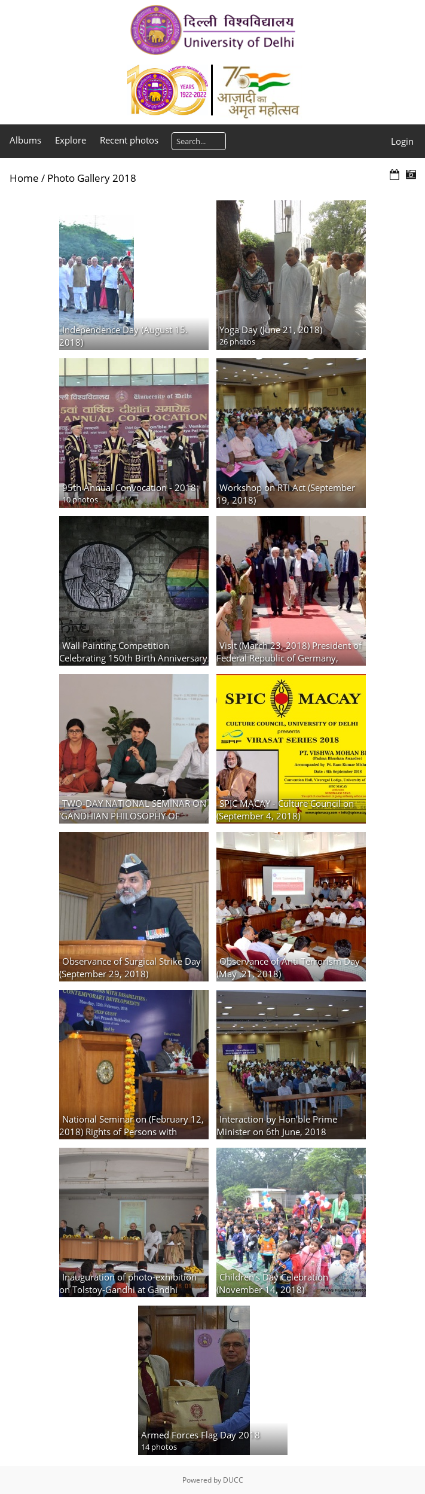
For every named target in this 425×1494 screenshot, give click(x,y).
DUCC (233, 1480)
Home (24, 178)
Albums (25, 140)
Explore (70, 140)
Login (402, 141)
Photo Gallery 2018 (91, 178)
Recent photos (129, 140)
